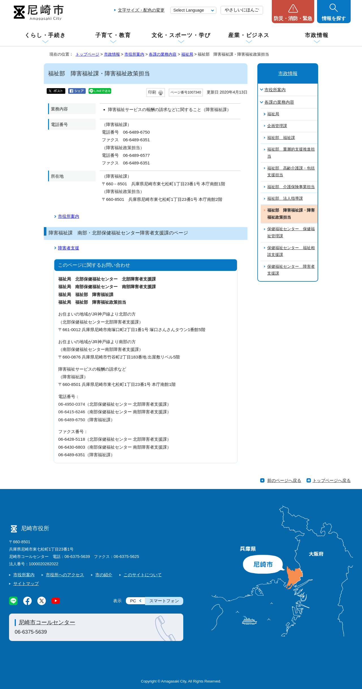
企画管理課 (277, 126)
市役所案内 (134, 54)
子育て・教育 (113, 35)
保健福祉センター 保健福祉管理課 (291, 232)
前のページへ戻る (284, 480)
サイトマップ (26, 583)
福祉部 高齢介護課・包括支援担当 (291, 171)
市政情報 (317, 35)
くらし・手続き (45, 35)
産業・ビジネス (249, 35)
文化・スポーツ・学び (181, 35)
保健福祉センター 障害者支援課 (291, 270)
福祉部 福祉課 (281, 138)
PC (133, 600)
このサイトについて (143, 574)
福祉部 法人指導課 (285, 198)
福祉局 (187, 54)
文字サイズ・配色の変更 (141, 10)
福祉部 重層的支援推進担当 (291, 152)
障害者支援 (68, 247)
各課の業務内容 (162, 54)
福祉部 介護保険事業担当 (291, 187)
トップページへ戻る (332, 480)
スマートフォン (164, 600)
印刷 (152, 92)
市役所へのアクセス (65, 574)
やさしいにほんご (242, 9)
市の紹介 (103, 574)
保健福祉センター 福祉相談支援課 (291, 251)
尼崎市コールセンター (47, 622)
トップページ (87, 54)
